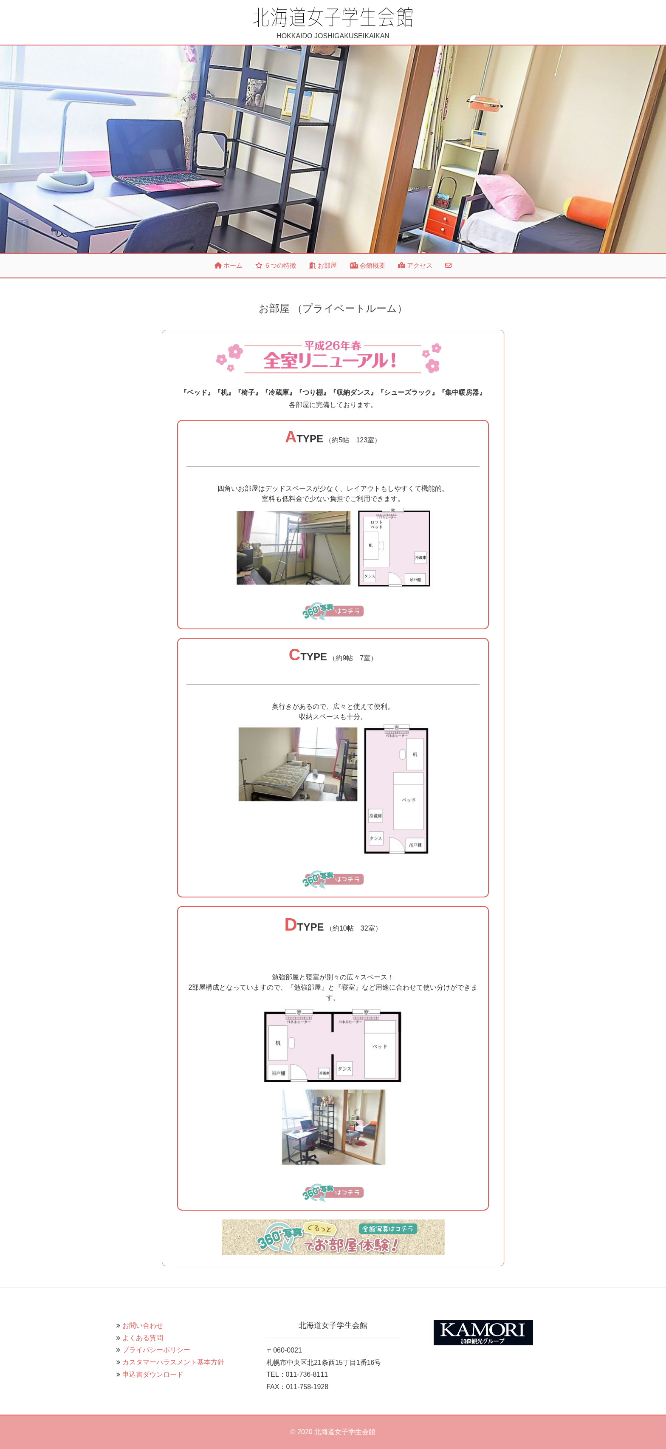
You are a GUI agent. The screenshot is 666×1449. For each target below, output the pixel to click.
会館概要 (367, 265)
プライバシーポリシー (156, 1349)
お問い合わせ (142, 1325)
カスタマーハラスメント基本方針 (173, 1362)
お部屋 (323, 265)
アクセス (415, 265)
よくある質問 (142, 1337)
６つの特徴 (275, 265)
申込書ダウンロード (152, 1374)
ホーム (228, 265)
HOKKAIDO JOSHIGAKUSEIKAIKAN (333, 23)
